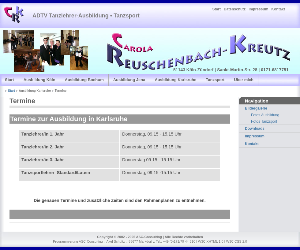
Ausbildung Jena (129, 79)
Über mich (243, 79)
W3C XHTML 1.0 (210, 241)
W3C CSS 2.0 (236, 241)
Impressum (258, 9)
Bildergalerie (256, 108)
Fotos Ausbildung (265, 115)
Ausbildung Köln (39, 79)
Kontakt (278, 9)
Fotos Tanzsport (264, 121)
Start (216, 9)
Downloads (254, 128)
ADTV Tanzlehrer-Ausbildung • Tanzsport (86, 16)
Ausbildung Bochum (84, 79)
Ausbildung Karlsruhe (175, 79)
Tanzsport (215, 79)
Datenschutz (235, 9)
